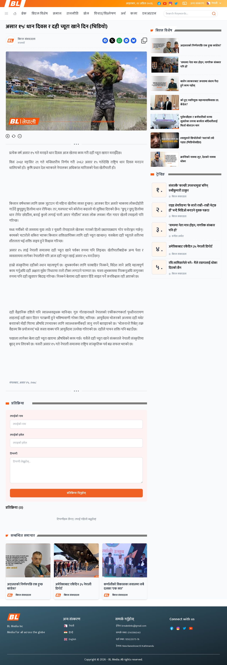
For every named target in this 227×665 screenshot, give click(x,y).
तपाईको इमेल (17, 435)
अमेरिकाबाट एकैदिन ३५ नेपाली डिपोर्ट (73, 586)
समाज (57, 14)
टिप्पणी (13, 454)
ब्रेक (24, 14)
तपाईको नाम (16, 416)
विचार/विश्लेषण (105, 14)
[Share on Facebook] (105, 40)
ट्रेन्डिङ (160, 174)
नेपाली (214, 3)
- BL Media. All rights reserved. (125, 659)
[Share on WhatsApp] (119, 40)
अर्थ (123, 14)
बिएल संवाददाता (23, 595)
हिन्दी (68, 632)
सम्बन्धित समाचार (23, 536)
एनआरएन (149, 14)
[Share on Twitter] (112, 40)
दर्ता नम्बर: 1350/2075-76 (127, 639)
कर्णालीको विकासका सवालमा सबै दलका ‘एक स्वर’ (124, 586)
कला (133, 14)
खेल (86, 14)
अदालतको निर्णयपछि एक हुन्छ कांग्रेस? (25, 586)
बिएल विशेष (40, 14)
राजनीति (73, 14)
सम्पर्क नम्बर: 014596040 (128, 632)
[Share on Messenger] (126, 40)
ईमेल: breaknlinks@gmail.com (131, 626)
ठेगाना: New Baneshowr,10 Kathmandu (135, 646)
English (70, 639)
